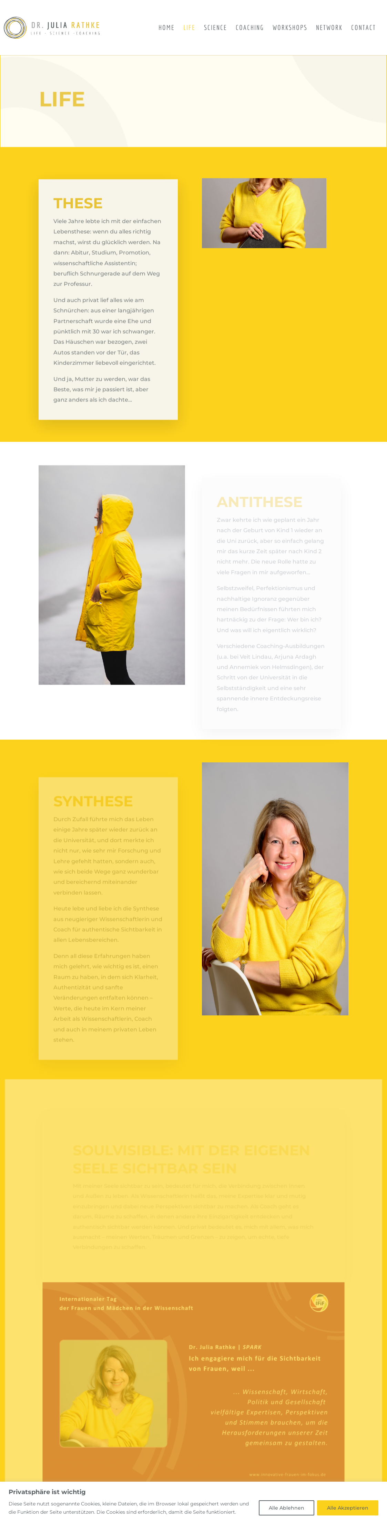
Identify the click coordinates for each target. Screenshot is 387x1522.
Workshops (290, 28)
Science (215, 28)
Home (167, 28)
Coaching (250, 28)
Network (329, 28)
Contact (363, 28)
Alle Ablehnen (286, 1508)
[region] (193, 1502)
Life (189, 28)
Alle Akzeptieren (347, 1508)
